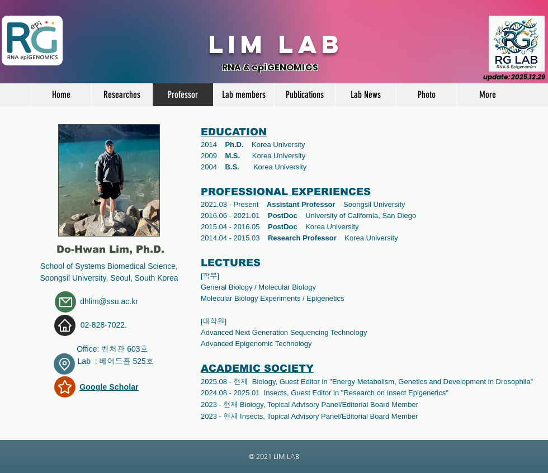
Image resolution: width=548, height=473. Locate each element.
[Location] (64, 364)
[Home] (64, 325)
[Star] (64, 387)
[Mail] (65, 302)
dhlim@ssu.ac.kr (109, 301)
